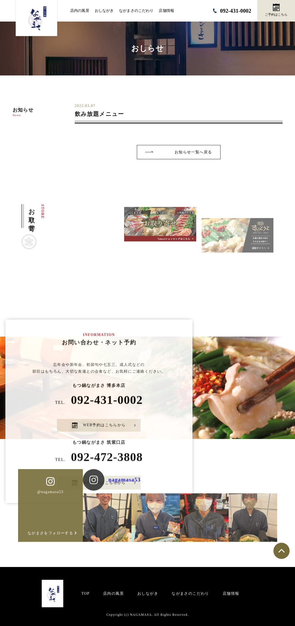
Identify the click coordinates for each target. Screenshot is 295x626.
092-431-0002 (99, 408)
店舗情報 (166, 11)
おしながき (104, 11)
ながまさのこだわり (136, 11)
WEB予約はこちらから (99, 433)
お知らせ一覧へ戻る (193, 152)
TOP (86, 594)
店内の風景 (79, 11)
